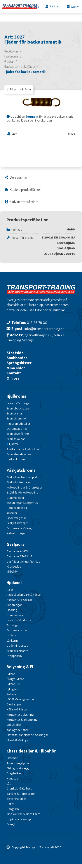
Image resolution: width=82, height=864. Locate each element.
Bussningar (14, 605)
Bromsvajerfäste (17, 651)
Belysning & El (20, 666)
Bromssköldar (16, 439)
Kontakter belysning (20, 714)
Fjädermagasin (16, 518)
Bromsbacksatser (18, 408)
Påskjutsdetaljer (17, 523)
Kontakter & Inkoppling (22, 719)
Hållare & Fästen (17, 709)
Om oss (13, 378)
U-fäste (11, 635)
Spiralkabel (14, 724)
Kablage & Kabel (17, 730)
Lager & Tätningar (19, 403)
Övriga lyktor (15, 679)
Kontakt (14, 373)
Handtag (12, 778)
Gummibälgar (15, 497)
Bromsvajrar (14, 413)
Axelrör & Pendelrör (19, 600)
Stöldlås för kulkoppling (22, 492)
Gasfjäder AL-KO (17, 551)
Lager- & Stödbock (19, 620)
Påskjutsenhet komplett (23, 477)
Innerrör (12, 513)
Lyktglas (12, 689)
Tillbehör (12, 571)
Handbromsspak (17, 508)
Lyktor (11, 674)
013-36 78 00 (37, 323)
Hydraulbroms (16, 459)
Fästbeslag (14, 566)
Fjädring (12, 610)
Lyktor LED (13, 684)
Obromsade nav (17, 428)
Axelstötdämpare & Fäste (23, 594)
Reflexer (12, 694)
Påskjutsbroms (21, 470)
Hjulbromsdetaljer (18, 423)
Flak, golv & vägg (18, 768)
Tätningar (13, 625)
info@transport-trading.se (44, 329)
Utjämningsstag (17, 645)
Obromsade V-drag (19, 528)
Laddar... (55, 6)
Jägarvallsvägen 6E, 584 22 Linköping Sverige (35, 337)
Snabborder (17, 358)
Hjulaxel (14, 582)
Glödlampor (14, 704)
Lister (10, 804)
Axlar (10, 589)
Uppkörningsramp (19, 819)
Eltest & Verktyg (17, 740)
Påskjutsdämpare (18, 482)
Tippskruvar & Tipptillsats (23, 814)
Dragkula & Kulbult (19, 788)
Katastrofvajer (16, 533)
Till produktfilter (19, 89)
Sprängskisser (19, 363)
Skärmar (12, 758)
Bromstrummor (17, 418)
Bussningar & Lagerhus (22, 503)
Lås (9, 783)
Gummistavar (15, 615)
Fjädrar (13, 444)
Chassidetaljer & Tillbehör (31, 751)
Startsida (15, 353)
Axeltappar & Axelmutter (23, 449)
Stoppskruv (14, 656)
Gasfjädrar (16, 544)
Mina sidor (16, 368)
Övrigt (11, 824)
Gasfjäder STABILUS (19, 556)
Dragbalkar (14, 773)
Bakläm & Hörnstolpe (21, 793)
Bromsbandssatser (19, 454)
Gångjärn (13, 809)
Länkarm (12, 640)
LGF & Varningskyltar (20, 699)
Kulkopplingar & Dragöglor (24, 487)
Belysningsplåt (16, 798)
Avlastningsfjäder (18, 763)
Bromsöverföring (18, 433)
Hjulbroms (16, 396)
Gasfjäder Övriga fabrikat (23, 561)
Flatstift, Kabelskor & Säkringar (27, 735)
